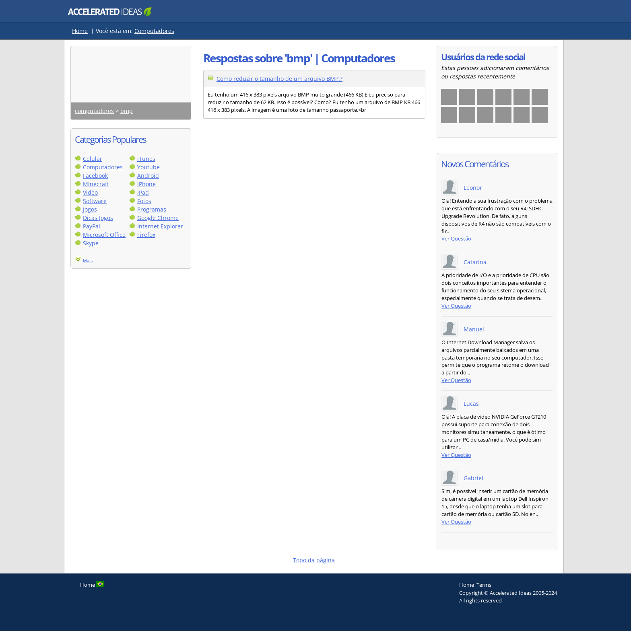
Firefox (146, 234)
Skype (91, 243)
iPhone (146, 184)
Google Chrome (158, 218)
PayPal (91, 226)
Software (95, 201)
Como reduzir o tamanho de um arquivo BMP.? (279, 78)
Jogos (90, 209)
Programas (151, 209)
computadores (94, 111)
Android (148, 175)
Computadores (154, 31)
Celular (92, 158)
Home (80, 31)
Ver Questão (456, 238)
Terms (483, 584)
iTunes (146, 158)
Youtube (148, 167)
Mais (88, 260)
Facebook (95, 175)
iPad (143, 192)
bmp (126, 111)
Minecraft (96, 184)
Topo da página (314, 560)
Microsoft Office (104, 234)
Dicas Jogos (98, 218)
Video (90, 192)
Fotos (144, 201)
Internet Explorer (160, 226)
